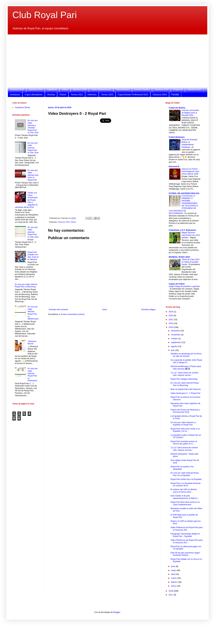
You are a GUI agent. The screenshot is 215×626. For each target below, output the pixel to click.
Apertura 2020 (194, 89)
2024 (171, 311)
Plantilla (175, 94)
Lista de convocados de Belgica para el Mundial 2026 (190, 112)
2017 (171, 595)
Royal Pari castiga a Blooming (183, 379)
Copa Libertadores (34, 94)
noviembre (176, 334)
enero (174, 586)
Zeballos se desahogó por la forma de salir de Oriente (185, 354)
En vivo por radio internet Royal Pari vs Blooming (26, 285)
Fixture (63, 94)
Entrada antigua (148, 309)
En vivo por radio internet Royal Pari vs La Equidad (184, 474)
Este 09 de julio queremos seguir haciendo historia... (185, 554)
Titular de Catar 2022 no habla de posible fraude (191, 262)
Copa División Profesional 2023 (133, 94)
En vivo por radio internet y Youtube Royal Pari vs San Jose (33, 126)
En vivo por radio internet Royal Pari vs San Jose (33, 148)
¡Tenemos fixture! (32, 342)
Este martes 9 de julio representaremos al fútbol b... (184, 497)
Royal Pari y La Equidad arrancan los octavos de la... (185, 484)
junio (173, 566)
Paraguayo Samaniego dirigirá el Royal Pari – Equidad (185, 535)
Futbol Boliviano (177, 137)
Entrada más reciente (58, 309)
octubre (174, 338)
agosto (174, 346)
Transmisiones (123, 89)
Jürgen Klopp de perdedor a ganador (184, 286)
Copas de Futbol (177, 284)
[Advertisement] (105, 60)
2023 (171, 315)
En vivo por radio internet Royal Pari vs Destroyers (33, 374)
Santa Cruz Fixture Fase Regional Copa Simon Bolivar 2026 (190, 171)
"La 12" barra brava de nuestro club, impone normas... (184, 448)
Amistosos (15, 94)
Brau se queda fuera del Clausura (185, 389)
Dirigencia (178, 89)
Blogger (116, 612)
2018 (171, 591)
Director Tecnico (142, 89)
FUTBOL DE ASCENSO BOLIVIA (184, 193)
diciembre (175, 330)
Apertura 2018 (80, 89)
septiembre (176, 342)
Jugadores (52, 89)
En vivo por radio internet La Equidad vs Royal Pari (183, 423)
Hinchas (51, 94)
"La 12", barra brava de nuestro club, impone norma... (184, 373)
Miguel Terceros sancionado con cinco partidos (191, 235)
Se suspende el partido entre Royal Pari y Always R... (186, 361)
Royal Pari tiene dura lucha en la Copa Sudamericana (185, 503)
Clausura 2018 (17, 89)
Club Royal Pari (44, 15)
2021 (171, 319)
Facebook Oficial (22, 107)
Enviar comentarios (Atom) (73, 314)
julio (173, 350)
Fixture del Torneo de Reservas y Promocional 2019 (185, 411)
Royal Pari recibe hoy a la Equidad (185, 479)
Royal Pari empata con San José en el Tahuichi (33, 256)
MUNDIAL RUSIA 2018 (179, 257)
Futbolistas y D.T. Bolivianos (182, 230)
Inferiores (91, 94)
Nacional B (174, 166)
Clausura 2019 (161, 89)
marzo (174, 578)
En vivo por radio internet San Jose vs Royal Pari (33, 175)
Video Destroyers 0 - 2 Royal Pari (185, 393)
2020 (171, 323)
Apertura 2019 (35, 89)
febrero (174, 582)
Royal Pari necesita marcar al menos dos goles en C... (183, 442)
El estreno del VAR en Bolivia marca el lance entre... (183, 490)
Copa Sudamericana (101, 89)
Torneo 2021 (77, 94)
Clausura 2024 (160, 94)
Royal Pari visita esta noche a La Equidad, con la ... (185, 430)
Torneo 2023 (107, 94)
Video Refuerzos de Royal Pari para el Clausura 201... (186, 528)
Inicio (104, 309)
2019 (171, 327)
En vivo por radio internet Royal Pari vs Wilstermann (33, 313)
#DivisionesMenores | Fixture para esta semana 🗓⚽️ (185, 367)
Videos (65, 89)
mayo (174, 570)
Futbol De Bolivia (177, 108)
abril (173, 574)
